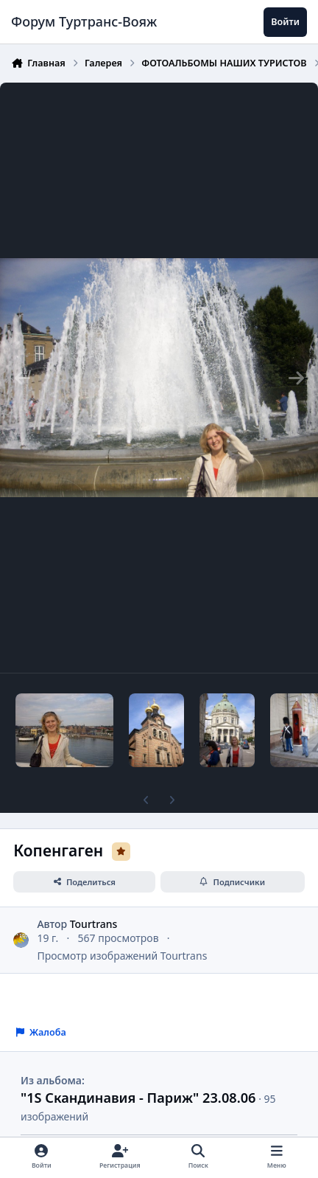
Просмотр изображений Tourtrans (122, 956)
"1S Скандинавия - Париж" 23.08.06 (138, 1097)
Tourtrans (94, 923)
